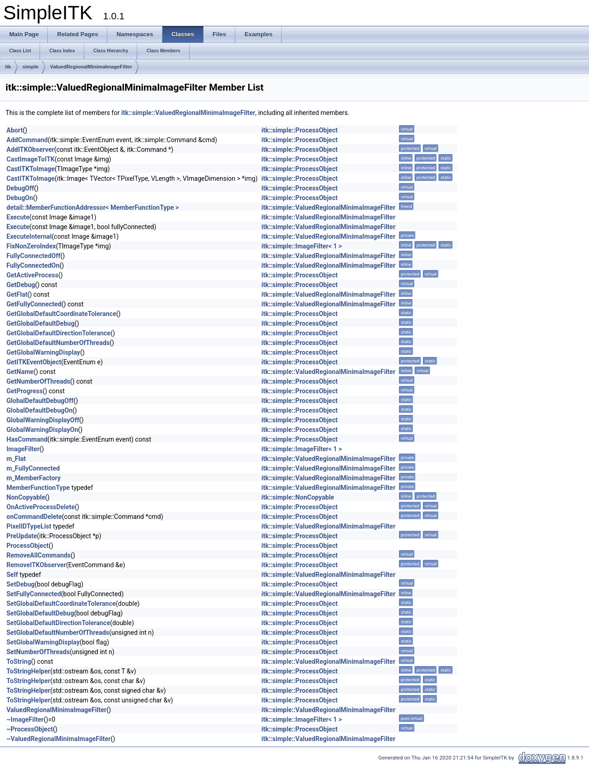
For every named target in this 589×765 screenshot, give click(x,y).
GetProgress (24, 391)
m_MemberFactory (33, 478)
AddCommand (27, 140)
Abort (14, 130)
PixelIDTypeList (29, 526)
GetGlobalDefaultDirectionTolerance (58, 333)
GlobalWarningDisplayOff (42, 420)
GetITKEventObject (33, 362)
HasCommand (26, 439)
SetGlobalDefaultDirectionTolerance (58, 623)
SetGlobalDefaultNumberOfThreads (57, 632)
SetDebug (20, 584)
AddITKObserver (30, 149)
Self (12, 574)
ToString (18, 661)
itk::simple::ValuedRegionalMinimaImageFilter (188, 112)
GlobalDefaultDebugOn (39, 410)
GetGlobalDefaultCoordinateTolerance (61, 313)
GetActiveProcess (32, 275)
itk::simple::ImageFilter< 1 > (301, 246)
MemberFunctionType (38, 487)
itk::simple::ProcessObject (299, 130)
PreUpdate (21, 536)
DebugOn (19, 197)
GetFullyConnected (33, 304)
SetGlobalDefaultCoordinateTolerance (61, 603)
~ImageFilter (25, 719)
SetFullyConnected (33, 594)
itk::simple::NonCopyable (297, 497)
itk (8, 66)
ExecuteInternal (29, 236)
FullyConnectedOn (32, 265)
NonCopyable (25, 497)
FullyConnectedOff (33, 255)
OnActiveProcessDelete (40, 507)
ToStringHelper (28, 671)
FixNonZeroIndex (31, 246)
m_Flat (16, 458)
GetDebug (20, 284)
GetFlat (16, 294)
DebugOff (20, 188)
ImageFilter (23, 449)
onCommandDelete (34, 516)
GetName (20, 371)
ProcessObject (27, 545)
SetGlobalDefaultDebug (40, 613)
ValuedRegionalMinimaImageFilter (91, 66)
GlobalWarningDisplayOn (42, 429)
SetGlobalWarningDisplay (43, 642)
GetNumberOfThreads (38, 381)
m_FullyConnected (33, 468)
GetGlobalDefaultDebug (40, 323)
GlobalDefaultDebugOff (40, 400)
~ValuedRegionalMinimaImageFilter (58, 738)
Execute (17, 217)
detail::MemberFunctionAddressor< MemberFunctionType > (92, 207)
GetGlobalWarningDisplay (43, 352)
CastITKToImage (30, 169)
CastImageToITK (30, 159)
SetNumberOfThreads (38, 652)
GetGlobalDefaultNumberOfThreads (58, 342)
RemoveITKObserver (36, 565)
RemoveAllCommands (38, 555)
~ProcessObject (29, 729)
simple (31, 66)
